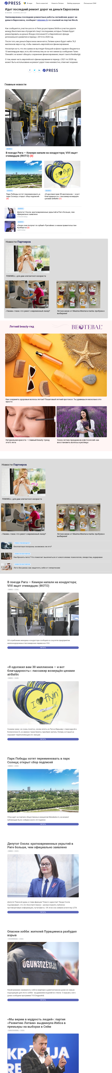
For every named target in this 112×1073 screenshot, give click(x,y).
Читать (43, 647)
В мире (28, 3)
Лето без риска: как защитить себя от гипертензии (37, 568)
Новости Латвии (58, 3)
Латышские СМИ (90, 3)
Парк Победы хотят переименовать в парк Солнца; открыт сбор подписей (23, 195)
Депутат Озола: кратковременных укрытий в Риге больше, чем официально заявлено (40, 845)
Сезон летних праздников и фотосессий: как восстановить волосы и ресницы (78, 441)
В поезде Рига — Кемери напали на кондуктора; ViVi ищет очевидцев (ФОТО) (42, 584)
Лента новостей (42, 3)
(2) (28, 227)
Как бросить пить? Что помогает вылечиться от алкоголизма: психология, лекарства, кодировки (58, 557)
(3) (31, 155)
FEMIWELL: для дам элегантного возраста (26, 276)
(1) (60, 198)
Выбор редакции (73, 3)
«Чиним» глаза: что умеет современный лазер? (28, 311)
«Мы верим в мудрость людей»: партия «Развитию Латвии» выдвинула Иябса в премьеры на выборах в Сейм (36, 1023)
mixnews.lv (42, 20)
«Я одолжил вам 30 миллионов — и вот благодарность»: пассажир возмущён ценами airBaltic (62, 196)
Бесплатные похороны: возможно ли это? (33, 546)
